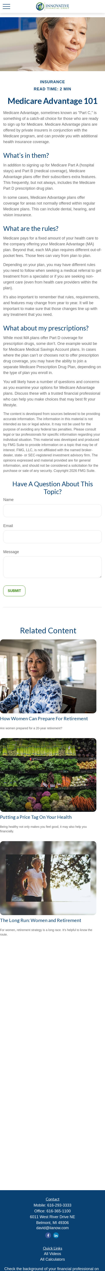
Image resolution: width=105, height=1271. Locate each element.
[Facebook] (48, 1235)
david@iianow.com (52, 1228)
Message (11, 552)
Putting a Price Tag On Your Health (36, 817)
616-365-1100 (59, 1211)
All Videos (52, 1254)
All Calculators (52, 1259)
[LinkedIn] (56, 1235)
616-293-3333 (59, 1205)
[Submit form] (14, 590)
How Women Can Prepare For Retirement (44, 718)
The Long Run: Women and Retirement (40, 920)
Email (8, 526)
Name (8, 500)
